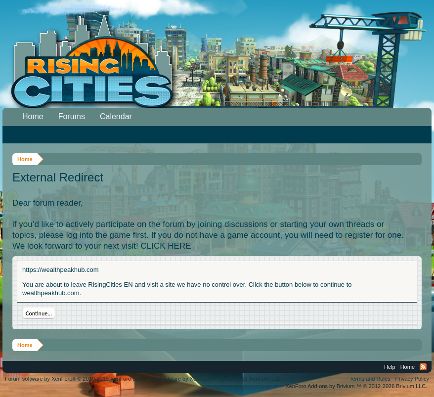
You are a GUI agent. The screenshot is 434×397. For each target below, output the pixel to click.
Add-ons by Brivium (356, 386)
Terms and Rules (370, 379)
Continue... (39, 313)
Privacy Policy (412, 379)
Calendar (116, 116)
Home (32, 116)
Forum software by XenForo (73, 379)
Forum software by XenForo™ (212, 379)
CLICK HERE (166, 246)
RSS (423, 366)
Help (389, 367)
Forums (71, 116)
